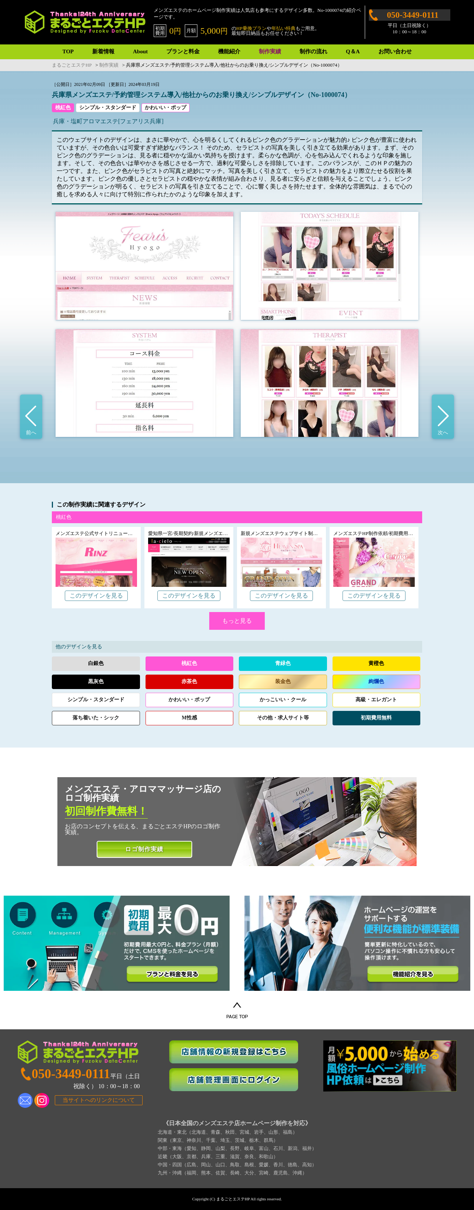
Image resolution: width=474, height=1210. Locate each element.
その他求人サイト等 (283, 718)
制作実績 (270, 51)
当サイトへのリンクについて (99, 1100)
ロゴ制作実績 (144, 849)
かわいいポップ (189, 699)
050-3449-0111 (412, 15)
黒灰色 (96, 681)
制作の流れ (313, 51)
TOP (68, 51)
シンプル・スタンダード (107, 107)
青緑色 (283, 663)
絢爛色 (376, 681)
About (140, 51)
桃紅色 (63, 107)
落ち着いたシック (96, 718)
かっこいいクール (283, 699)
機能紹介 (229, 51)
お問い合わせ (395, 51)
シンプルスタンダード (95, 699)
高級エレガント (376, 699)
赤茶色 (189, 681)
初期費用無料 (376, 718)
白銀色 (96, 663)
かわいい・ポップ (165, 107)
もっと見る (237, 621)
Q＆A (353, 51)
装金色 (283, 681)
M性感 (189, 718)
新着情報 (103, 51)
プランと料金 (183, 51)
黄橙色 (376, 663)
